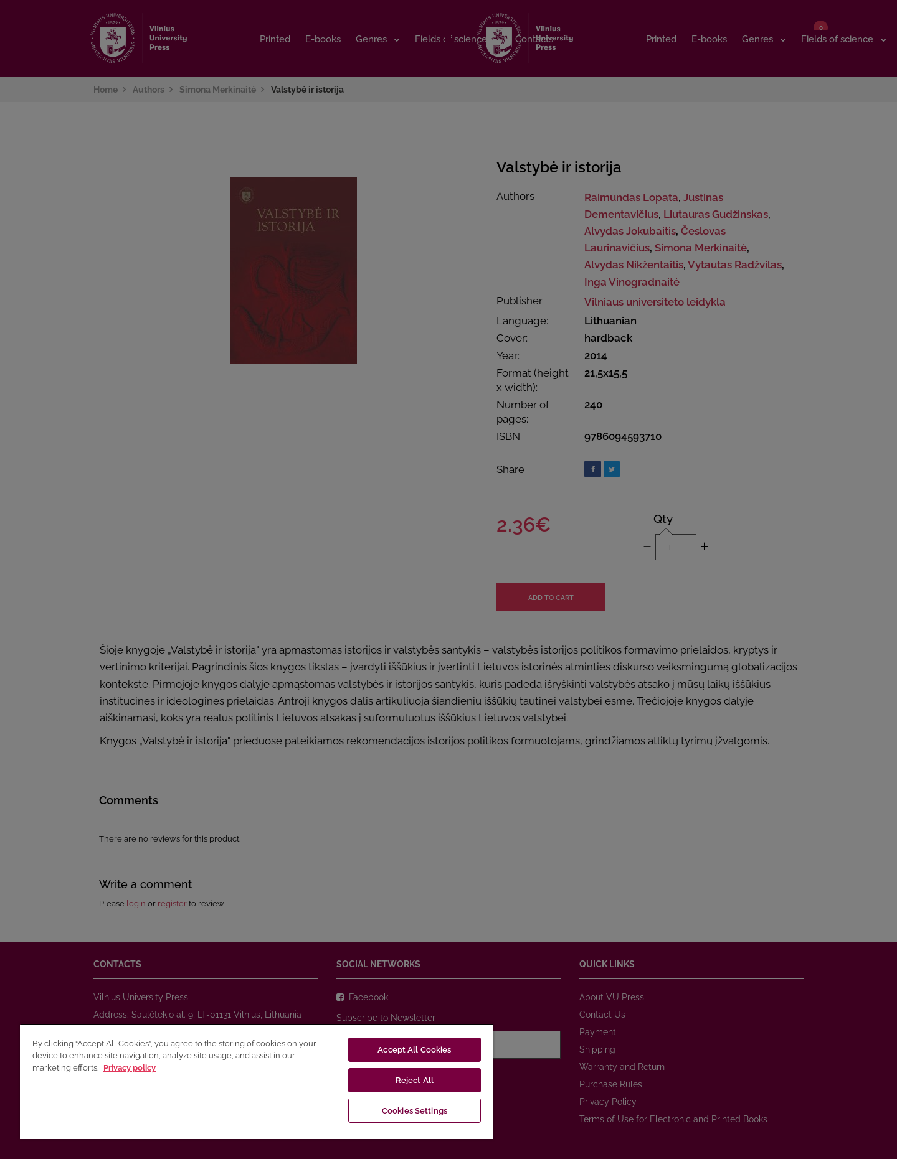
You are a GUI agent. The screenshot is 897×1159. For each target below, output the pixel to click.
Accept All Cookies (414, 1049)
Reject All (415, 1080)
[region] (256, 1081)
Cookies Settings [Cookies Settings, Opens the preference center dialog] (414, 1110)
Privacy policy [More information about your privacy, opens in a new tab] (129, 1067)
